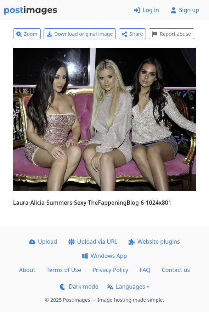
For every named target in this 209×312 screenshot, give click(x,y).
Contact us (176, 270)
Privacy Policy (110, 270)
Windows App (104, 256)
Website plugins (154, 241)
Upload (43, 241)
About (27, 270)
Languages (126, 286)
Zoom (27, 33)
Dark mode (79, 286)
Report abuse (171, 33)
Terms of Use (63, 270)
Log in (146, 10)
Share (132, 33)
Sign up (184, 10)
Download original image (80, 33)
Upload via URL (92, 241)
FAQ (145, 270)
